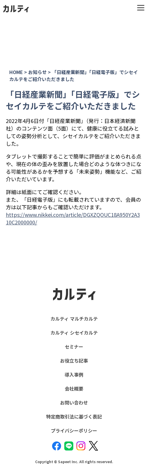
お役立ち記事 (74, 360)
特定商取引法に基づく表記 (74, 416)
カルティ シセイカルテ (74, 332)
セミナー (74, 346)
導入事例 (74, 374)
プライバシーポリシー (74, 430)
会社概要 (74, 388)
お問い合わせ (74, 402)
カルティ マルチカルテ (74, 318)
